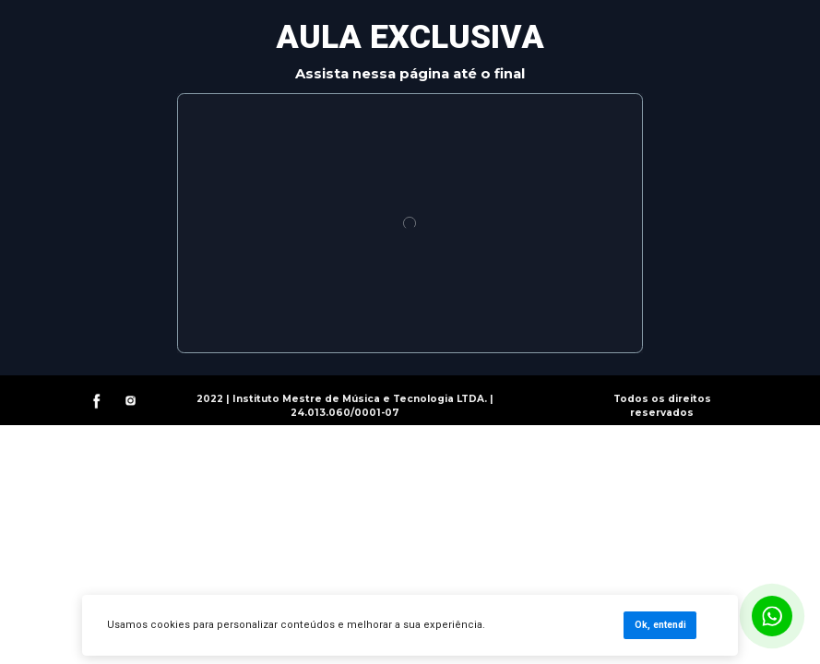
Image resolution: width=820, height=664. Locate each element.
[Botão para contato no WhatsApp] (772, 616)
